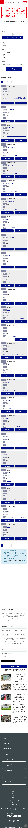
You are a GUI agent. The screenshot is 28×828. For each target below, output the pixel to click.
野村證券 (8, 535)
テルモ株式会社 (10, 89)
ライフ (5, 776)
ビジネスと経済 (7, 770)
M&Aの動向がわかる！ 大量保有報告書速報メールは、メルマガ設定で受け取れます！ (14, 655)
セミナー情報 (7, 781)
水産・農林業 (14, 52)
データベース (7, 743)
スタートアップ (7, 765)
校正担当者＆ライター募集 (13, 800)
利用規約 (14, 797)
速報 (4, 738)
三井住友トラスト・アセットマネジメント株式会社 (16, 136)
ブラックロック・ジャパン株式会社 (14, 118)
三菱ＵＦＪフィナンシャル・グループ (15, 354)
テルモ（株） (10, 219)
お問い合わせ (14, 804)
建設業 (14, 56)
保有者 (4, 62)
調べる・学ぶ (7, 749)
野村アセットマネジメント (12, 390)
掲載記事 (14, 802)
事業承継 (5, 754)
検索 (14, 69)
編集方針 (14, 791)
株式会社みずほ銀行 (11, 227)
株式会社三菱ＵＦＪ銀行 (12, 155)
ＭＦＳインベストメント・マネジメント (15, 318)
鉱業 (14, 54)
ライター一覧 (7, 786)
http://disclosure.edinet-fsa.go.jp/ (13, 560)
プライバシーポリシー (13, 795)
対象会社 (4, 43)
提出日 (4, 32)
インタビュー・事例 (8, 759)
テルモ (8, 255)
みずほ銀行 (9, 282)
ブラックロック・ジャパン (12, 264)
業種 (3, 49)
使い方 (22, 22)
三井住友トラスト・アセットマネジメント (16, 445)
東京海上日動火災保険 (11, 336)
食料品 (14, 58)
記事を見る (7, 103)
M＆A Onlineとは (14, 793)
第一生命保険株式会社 (11, 246)
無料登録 (25, 2)
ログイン (19, 2)
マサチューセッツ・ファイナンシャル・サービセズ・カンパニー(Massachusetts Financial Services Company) (16, 98)
